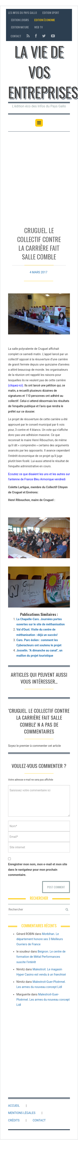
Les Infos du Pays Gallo (22, 12)
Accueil (14, 1105)
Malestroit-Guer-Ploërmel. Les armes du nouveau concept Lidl (43, 999)
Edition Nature (20, 27)
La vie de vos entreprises (43, 71)
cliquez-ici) (16, 385)
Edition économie (44, 20)
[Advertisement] (39, 177)
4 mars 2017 (38, 269)
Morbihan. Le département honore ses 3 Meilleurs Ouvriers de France (39, 939)
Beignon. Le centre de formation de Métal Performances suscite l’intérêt (41, 957)
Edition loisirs (20, 20)
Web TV (38, 27)
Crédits (14, 1120)
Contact (16, 36)
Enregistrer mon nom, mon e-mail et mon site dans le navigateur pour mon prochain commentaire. (37, 869)
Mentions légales (21, 1113)
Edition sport (50, 12)
